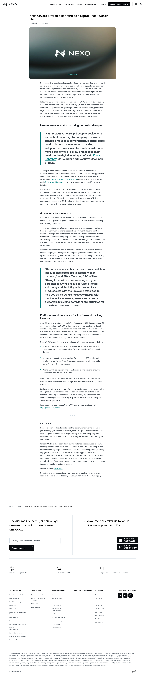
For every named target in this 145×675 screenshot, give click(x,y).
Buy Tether (98, 598)
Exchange (12, 605)
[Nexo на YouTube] (125, 595)
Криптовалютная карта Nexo (17, 613)
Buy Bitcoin (98, 595)
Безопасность (57, 602)
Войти (103, 4)
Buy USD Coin (99, 608)
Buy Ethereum (99, 615)
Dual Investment (14, 617)
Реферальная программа (17, 636)
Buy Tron (98, 602)
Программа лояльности (17, 624)
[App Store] (127, 540)
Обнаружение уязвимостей (56, 609)
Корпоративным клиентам (40, 595)
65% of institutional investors (64, 179)
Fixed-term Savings (15, 602)
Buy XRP (97, 619)
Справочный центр (58, 617)
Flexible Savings (14, 598)
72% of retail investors (54, 182)
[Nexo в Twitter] (120, 595)
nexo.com (58, 468)
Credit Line (12, 608)
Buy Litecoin (99, 622)
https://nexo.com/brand (50, 408)
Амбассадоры (57, 598)
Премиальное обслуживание (14, 628)
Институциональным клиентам (38, 599)
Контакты (56, 624)
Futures (11, 621)
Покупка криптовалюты (17, 595)
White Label (34, 603)
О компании (56, 595)
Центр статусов (58, 621)
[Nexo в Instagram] (130, 595)
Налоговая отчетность (17, 633)
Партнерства (57, 605)
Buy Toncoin (99, 612)
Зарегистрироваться (119, 4)
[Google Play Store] (127, 547)
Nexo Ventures (35, 607)
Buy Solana (98, 605)
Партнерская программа (18, 640)
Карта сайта (56, 627)
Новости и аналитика (59, 614)
